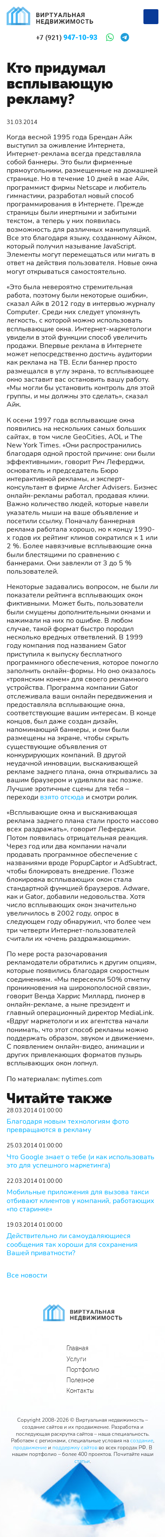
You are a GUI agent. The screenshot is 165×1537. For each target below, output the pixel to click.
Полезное (80, 1380)
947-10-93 (66, 38)
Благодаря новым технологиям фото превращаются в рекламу (68, 1126)
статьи (82, 1461)
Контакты (80, 1390)
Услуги (76, 1359)
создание (141, 1440)
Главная (77, 1348)
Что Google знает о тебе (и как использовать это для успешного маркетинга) (80, 1161)
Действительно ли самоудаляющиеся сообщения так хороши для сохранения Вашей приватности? (72, 1244)
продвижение (30, 1447)
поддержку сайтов (74, 1447)
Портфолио (82, 1369)
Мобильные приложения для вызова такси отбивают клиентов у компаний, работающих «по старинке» (80, 1201)
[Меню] (150, 16)
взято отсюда (62, 797)
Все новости (27, 1275)
